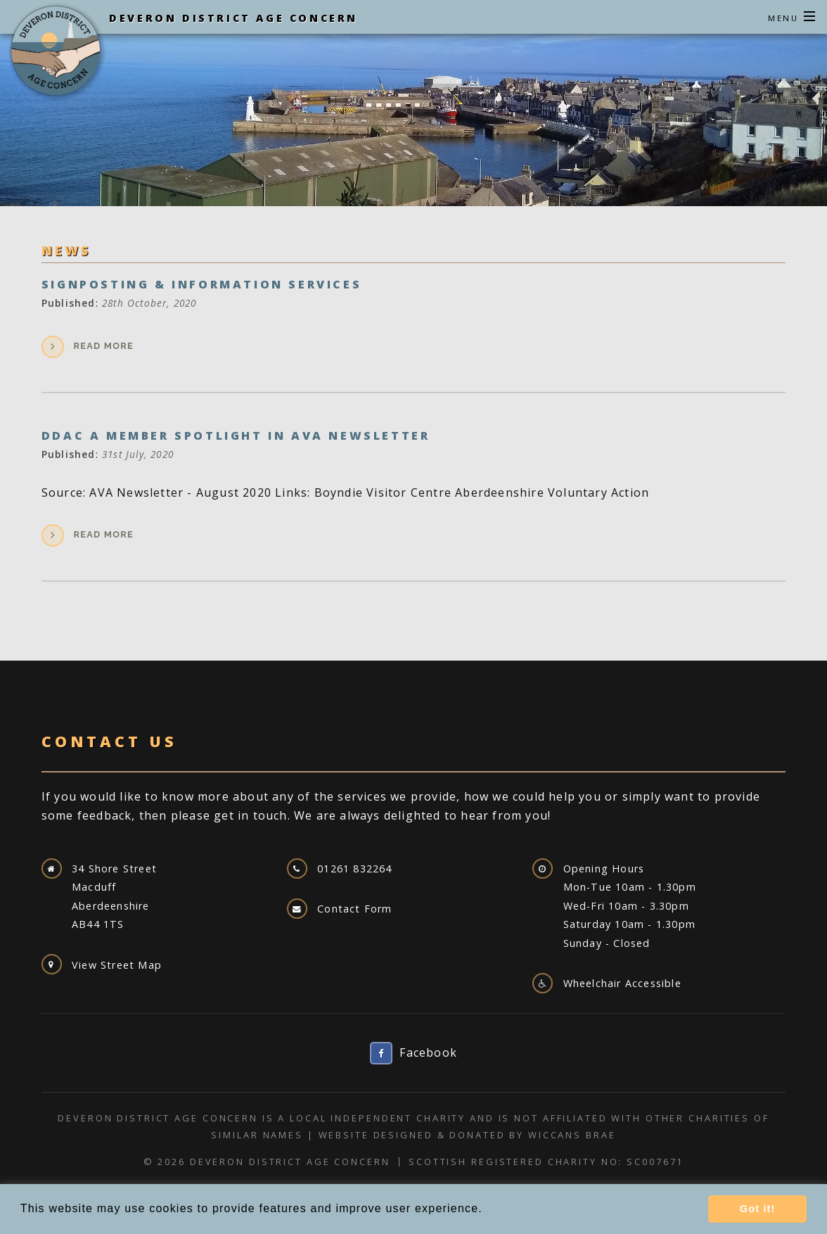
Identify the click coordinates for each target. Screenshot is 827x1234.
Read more (103, 346)
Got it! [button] (758, 1208)
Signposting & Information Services (201, 284)
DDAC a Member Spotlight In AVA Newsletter (235, 435)
